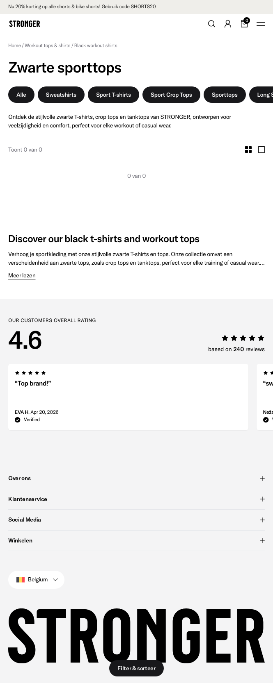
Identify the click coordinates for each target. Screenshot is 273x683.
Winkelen (136, 540)
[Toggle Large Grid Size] (261, 150)
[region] (140, 399)
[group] (128, 399)
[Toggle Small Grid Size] (248, 150)
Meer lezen (22, 275)
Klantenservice (136, 498)
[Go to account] (227, 24)
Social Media (136, 519)
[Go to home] (24, 23)
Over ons (136, 478)
